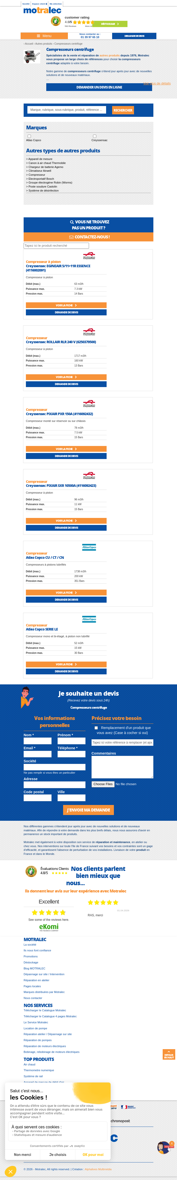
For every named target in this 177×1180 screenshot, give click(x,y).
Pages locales (32, 987)
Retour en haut (169, 1054)
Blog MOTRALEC (34, 969)
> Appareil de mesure (39, 159)
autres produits (110, 55)
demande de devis (134, 36)
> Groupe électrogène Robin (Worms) (49, 183)
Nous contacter (33, 999)
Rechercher (123, 110)
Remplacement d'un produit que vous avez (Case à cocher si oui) (123, 731)
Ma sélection (56, 4)
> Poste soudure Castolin (41, 187)
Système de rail (33, 1077)
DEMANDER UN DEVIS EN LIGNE (99, 87)
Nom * (29, 736)
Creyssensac (100, 141)
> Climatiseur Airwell (38, 171)
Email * (29, 749)
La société (30, 945)
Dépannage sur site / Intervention (44, 975)
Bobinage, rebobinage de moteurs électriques (51, 1053)
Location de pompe (35, 1029)
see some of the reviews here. (48, 921)
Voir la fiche (66, 306)
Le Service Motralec (36, 1023)
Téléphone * (67, 749)
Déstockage (110, 24)
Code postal (34, 793)
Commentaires (104, 754)
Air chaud (29, 1065)
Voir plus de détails (157, 83)
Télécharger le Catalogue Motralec (45, 1011)
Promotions (31, 957)
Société (25, 4)
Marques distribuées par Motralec (44, 993)
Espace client (39, 4)
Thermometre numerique (39, 1071)
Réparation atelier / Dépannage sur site (48, 1035)
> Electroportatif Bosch (40, 179)
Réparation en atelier (36, 981)
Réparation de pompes (38, 1041)
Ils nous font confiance (37, 951)
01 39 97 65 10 (90, 37)
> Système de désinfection (42, 191)
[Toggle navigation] (44, 36)
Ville (61, 793)
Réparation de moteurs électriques (45, 1047)
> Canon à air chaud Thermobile (46, 163)
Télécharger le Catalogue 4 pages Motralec (50, 1017)
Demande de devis (66, 313)
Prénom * (65, 736)
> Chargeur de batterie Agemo (44, 167)
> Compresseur (35, 175)
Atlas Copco (33, 141)
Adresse (30, 780)
